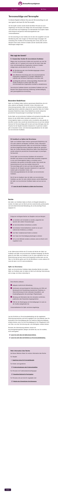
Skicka (7, 489)
